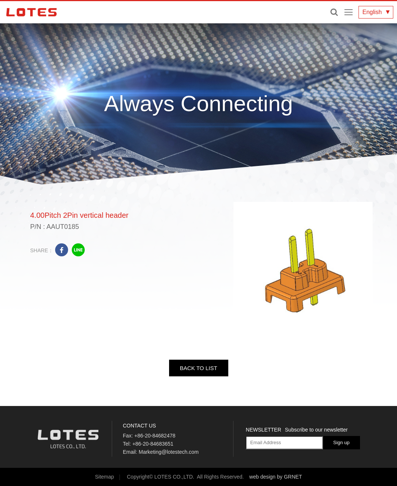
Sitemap (104, 477)
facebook (61, 249)
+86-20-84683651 (153, 444)
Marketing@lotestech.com (169, 452)
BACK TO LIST (198, 368)
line (78, 249)
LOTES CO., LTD (31, 12)
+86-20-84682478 (154, 436)
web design (262, 477)
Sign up (341, 442)
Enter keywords (334, 12)
